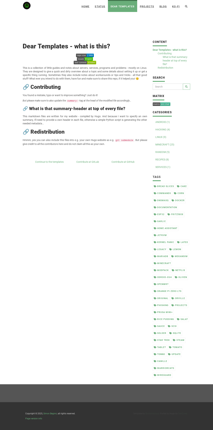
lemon (175, 249)
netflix (178, 270)
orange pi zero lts (167, 291)
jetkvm (160, 235)
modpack (161, 270)
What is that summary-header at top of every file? (175, 61)
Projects (147, 6)
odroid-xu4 (163, 277)
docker (178, 200)
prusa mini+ (163, 312)
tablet (160, 347)
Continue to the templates (49, 161)
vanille (160, 361)
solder (160, 333)
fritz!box (175, 214)
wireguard (162, 375)
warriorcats (164, 368)
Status (100, 6)
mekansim (179, 256)
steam (178, 340)
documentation (165, 207)
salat (182, 319)
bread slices (164, 186)
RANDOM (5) (162, 152)
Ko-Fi (176, 6)
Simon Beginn (50, 413)
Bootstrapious (152, 413)
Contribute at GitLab (87, 161)
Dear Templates (123, 6)
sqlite (175, 333)
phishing (161, 305)
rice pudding (164, 319)
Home (85, 6)
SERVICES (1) (162, 167)
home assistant (165, 228)
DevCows (182, 413)
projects (179, 305)
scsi (172, 326)
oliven (181, 277)
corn (179, 193)
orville (178, 298)
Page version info (33, 418)
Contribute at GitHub (123, 161)
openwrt (161, 284)
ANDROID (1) (162, 122)
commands (162, 193)
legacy (160, 249)
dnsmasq (161, 200)
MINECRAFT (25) (164, 144)
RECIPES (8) (162, 159)
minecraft (162, 263)
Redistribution (165, 67)
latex (182, 242)
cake (182, 186)
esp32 (159, 214)
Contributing (165, 53)
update (174, 354)
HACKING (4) (162, 129)
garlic (160, 221)
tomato (175, 347)
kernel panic (164, 242)
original (161, 298)
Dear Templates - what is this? (170, 49)
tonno (159, 354)
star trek (162, 340)
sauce (159, 326)
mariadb (161, 256)
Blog (163, 6)
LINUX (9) (160, 137)
